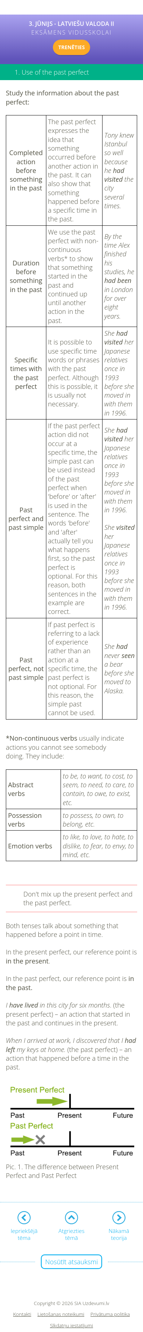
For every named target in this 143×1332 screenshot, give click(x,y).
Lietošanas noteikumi (61, 1314)
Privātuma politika (110, 1314)
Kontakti (22, 1314)
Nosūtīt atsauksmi (71, 1261)
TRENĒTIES (71, 47)
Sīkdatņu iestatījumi (71, 1326)
